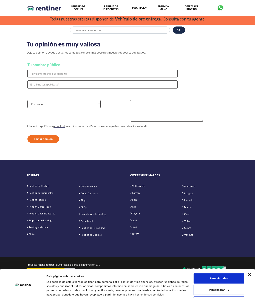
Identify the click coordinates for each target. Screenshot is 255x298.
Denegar (219, 288)
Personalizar (219, 276)
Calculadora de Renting (93, 214)
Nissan (136, 192)
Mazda (187, 207)
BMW (135, 234)
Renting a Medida (38, 227)
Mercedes (189, 186)
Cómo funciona (89, 193)
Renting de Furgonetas (110, 8)
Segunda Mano (163, 8)
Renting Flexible (37, 199)
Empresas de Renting (40, 220)
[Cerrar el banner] (249, 261)
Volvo (187, 221)
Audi (135, 220)
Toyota (136, 213)
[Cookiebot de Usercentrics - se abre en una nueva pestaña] (22, 291)
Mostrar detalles (56, 291)
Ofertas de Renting (191, 8)
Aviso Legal (87, 221)
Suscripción (139, 8)
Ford (135, 199)
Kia (134, 206)
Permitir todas (219, 265)
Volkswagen (138, 186)
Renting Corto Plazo (40, 206)
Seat (134, 227)
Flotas (32, 234)
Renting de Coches (78, 8)
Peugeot (188, 193)
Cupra (187, 228)
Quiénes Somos (89, 186)
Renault (188, 200)
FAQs (84, 207)
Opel (186, 214)
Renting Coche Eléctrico (42, 213)
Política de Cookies (91, 235)
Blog (83, 200)
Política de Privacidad (93, 228)
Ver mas (188, 235)
